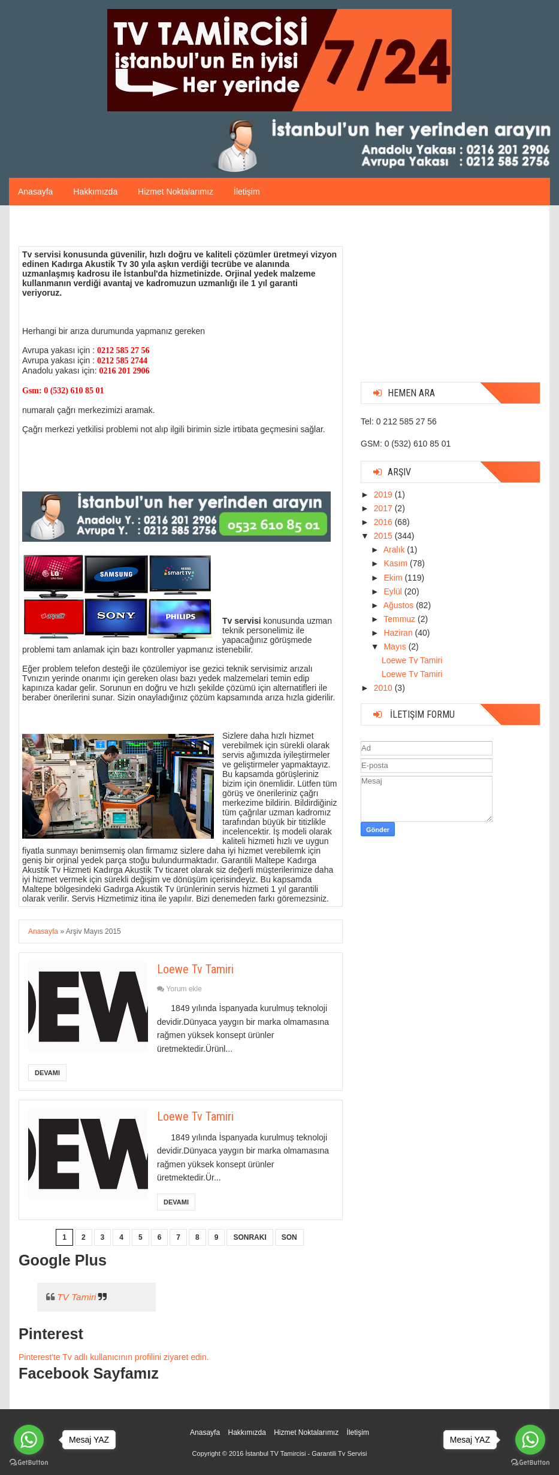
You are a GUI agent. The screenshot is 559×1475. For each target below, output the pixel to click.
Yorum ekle (184, 989)
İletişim (247, 191)
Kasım (396, 563)
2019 (384, 494)
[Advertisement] (450, 298)
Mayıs (395, 646)
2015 (384, 536)
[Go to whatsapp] (530, 1440)
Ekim (393, 577)
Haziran (399, 633)
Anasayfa (35, 191)
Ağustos (399, 605)
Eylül (393, 591)
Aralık (395, 549)
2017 (384, 508)
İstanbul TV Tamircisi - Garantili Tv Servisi (306, 1453)
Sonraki (249, 1237)
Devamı (47, 1072)
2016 (384, 522)
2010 (384, 688)
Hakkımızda (95, 191)
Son (289, 1237)
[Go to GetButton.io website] (530, 1463)
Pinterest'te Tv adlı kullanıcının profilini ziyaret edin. (114, 1357)
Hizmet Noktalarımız (175, 191)
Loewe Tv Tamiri (195, 969)
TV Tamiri (76, 1297)
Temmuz (400, 619)
